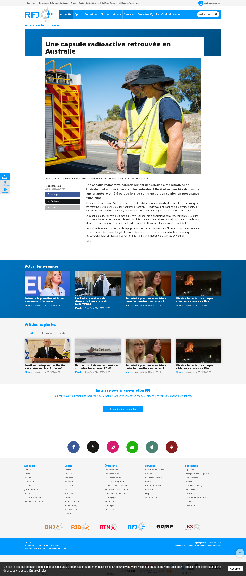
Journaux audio (31, 489)
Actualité (66, 14)
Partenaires (191, 489)
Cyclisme (69, 485)
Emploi (74, 3)
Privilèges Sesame (153, 477)
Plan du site (61, 548)
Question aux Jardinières (116, 493)
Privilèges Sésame (108, 3)
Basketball (69, 477)
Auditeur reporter (32, 497)
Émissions (91, 14)
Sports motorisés (72, 501)
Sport (78, 14)
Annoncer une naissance (116, 489)
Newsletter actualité (33, 501)
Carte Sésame (92, 3)
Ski (66, 489)
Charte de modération (196, 497)
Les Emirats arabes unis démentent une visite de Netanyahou (91, 301)
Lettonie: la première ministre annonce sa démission (44, 300)
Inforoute (54, 3)
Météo (148, 481)
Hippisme (69, 493)
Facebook (73, 447)
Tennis (68, 497)
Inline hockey (71, 505)
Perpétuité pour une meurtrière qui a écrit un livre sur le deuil (146, 300)
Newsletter (191, 505)
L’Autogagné (110, 497)
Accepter (235, 568)
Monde (54, 25)
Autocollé (109, 501)
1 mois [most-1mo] (62, 333)
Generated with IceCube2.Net (208, 545)
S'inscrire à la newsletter (123, 409)
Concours (109, 509)
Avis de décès (151, 497)
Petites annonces (153, 485)
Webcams (64, 3)
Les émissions (111, 470)
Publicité (190, 481)
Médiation (190, 493)
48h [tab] (31, 333)
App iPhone (152, 447)
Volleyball (69, 481)
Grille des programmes (116, 481)
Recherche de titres (114, 477)
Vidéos (117, 14)
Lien (52, 207)
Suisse (27, 474)
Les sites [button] (30, 3)
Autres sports (71, 509)
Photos (105, 14)
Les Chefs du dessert (169, 14)
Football (68, 470)
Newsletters (132, 447)
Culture (27, 485)
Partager (54, 194)
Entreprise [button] (43, 3)
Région (27, 470)
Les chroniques (112, 474)
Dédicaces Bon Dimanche (117, 485)
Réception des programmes (198, 474)
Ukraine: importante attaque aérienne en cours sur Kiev (194, 300)
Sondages (109, 505)
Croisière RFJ (145, 14)
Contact (189, 501)
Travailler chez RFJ (194, 485)
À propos (190, 470)
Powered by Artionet (184, 545)
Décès (81, 3)
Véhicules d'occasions (129, 3)
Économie (29, 481)
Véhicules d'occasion (154, 470)
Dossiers (28, 493)
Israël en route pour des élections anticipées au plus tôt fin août (46, 367)
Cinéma (148, 474)
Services (129, 14)
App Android (172, 447)
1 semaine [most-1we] (47, 333)
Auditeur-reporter (209, 3)
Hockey (68, 474)
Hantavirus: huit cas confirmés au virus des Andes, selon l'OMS (97, 367)
